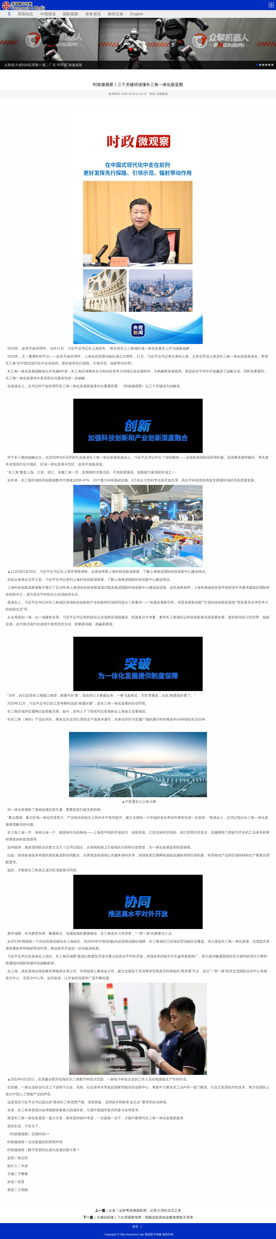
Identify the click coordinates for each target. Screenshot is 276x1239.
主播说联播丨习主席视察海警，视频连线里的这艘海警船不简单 (145, 1217)
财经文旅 (115, 14)
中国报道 (48, 14)
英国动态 (25, 14)
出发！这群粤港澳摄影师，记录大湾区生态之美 (145, 1210)
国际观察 (70, 14)
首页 (135, 1226)
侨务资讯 (93, 14)
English (136, 14)
